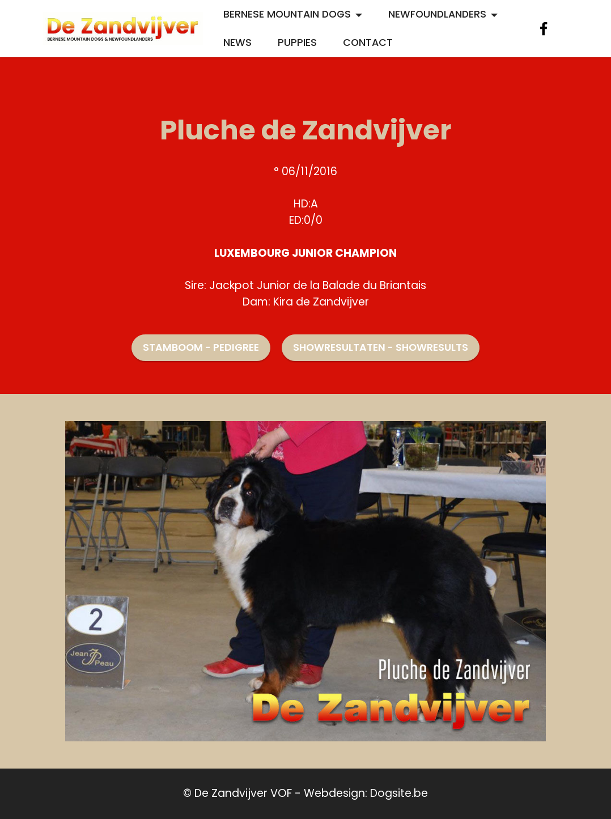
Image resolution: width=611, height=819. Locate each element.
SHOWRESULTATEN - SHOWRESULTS (380, 347)
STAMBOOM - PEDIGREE (201, 347)
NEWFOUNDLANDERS (437, 14)
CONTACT (368, 42)
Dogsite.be (399, 793)
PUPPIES (297, 42)
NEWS (237, 42)
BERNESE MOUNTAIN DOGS (287, 14)
